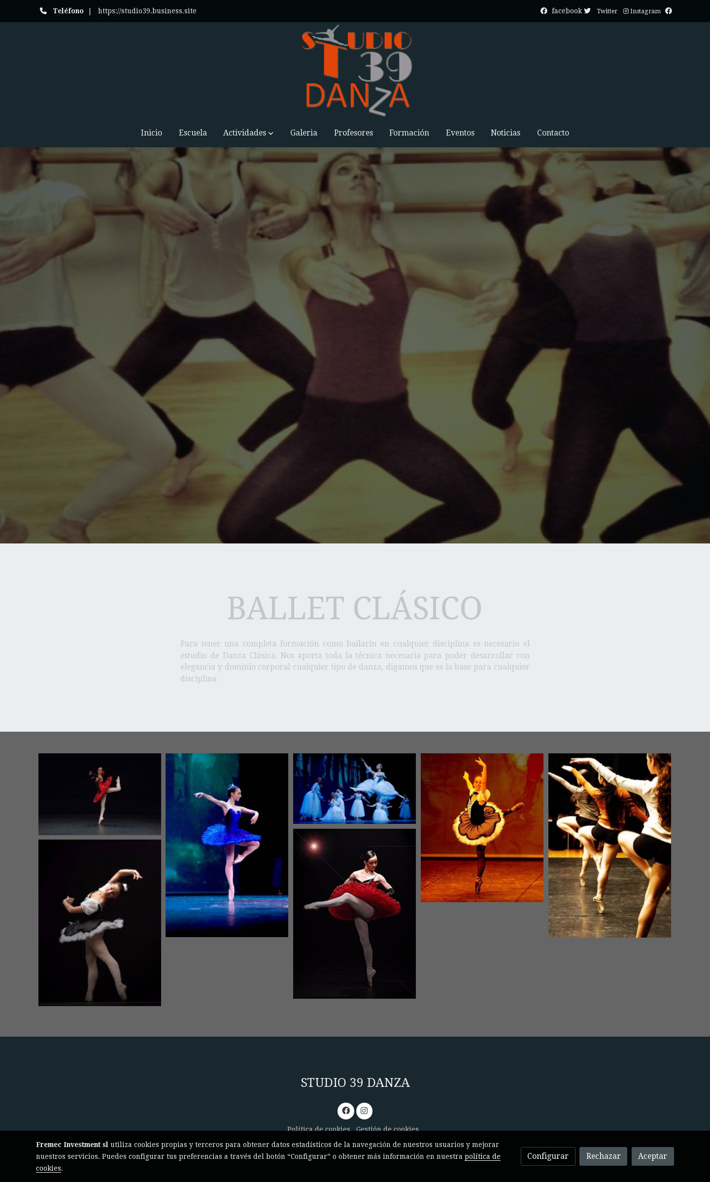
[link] (354, 70)
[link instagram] (364, 1110)
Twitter (607, 11)
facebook (572, 11)
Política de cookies (318, 1129)
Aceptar (652, 1156)
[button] (248, 133)
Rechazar (603, 1156)
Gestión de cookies (387, 1129)
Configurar (548, 1156)
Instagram (642, 11)
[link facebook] (346, 1110)
